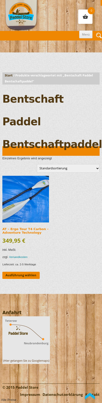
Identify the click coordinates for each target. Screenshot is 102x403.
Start (9, 75)
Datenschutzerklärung (63, 394)
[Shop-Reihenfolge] (68, 168)
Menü (86, 34)
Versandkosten (18, 256)
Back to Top (90, 396)
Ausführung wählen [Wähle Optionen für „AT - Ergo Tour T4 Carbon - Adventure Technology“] (20, 275)
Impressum (30, 394)
